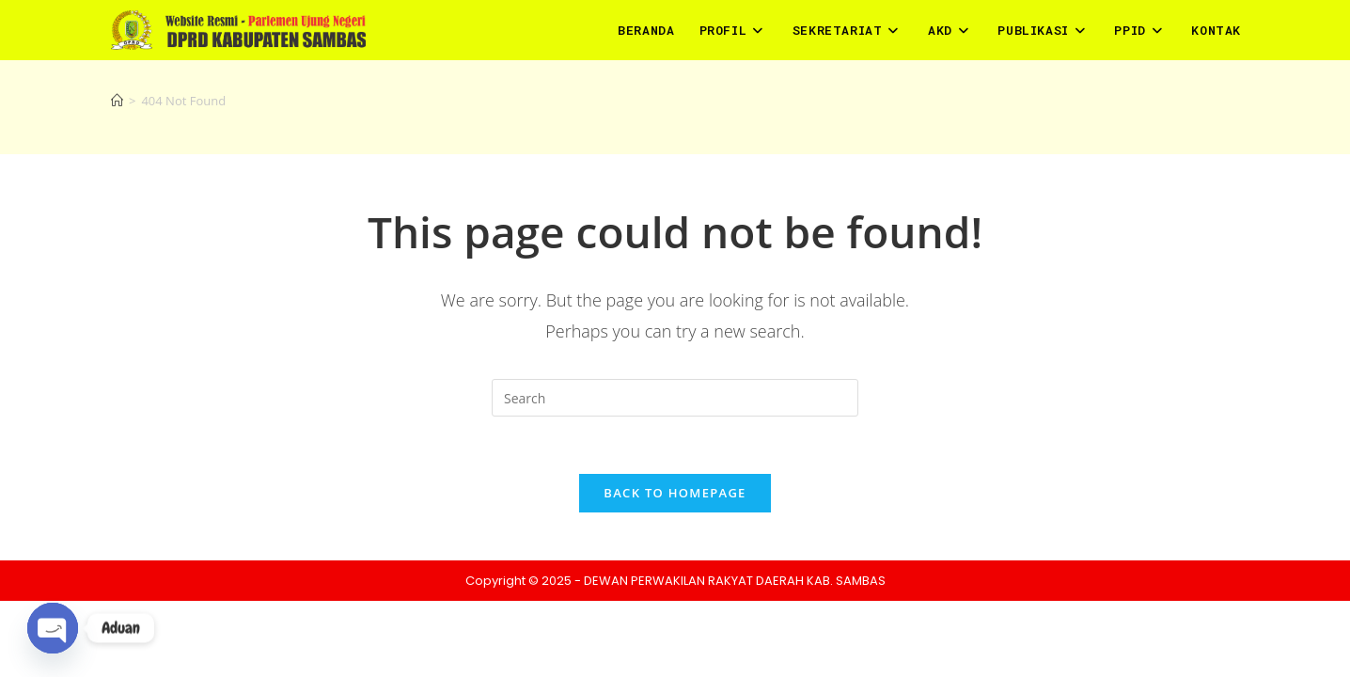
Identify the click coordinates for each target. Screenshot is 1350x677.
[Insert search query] (675, 398)
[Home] (117, 100)
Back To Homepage (675, 492)
